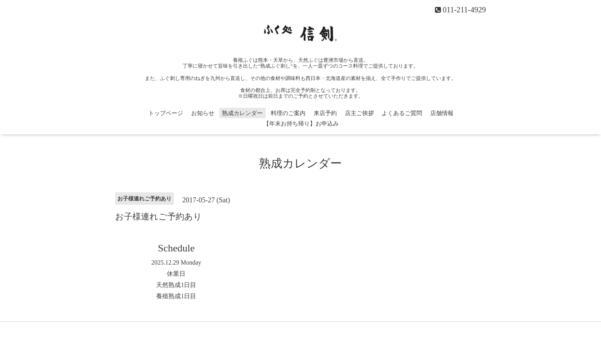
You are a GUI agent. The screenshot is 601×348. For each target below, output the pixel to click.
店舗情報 (441, 113)
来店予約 (325, 113)
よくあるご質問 (402, 113)
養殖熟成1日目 (176, 296)
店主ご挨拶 (359, 113)
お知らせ (202, 113)
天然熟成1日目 (176, 285)
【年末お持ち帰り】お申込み (301, 124)
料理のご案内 (288, 113)
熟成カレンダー (242, 113)
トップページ (165, 113)
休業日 (176, 273)
